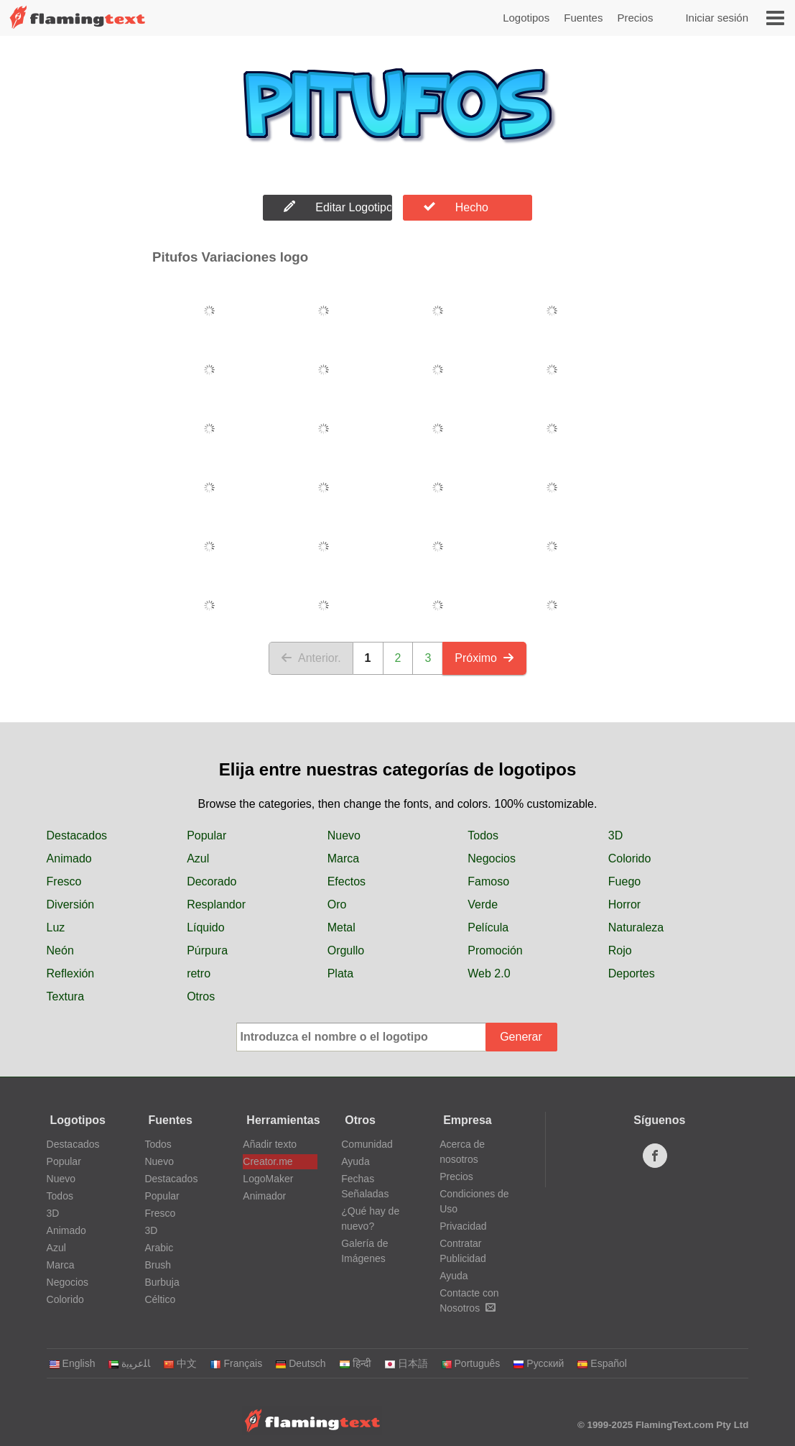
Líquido (206, 927)
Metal (341, 927)
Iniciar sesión (716, 17)
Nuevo (344, 835)
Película (488, 927)
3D (615, 835)
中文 (180, 1363)
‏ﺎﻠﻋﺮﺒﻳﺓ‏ (129, 1363)
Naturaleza (636, 927)
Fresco (64, 881)
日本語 (406, 1363)
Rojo (620, 950)
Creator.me (267, 1161)
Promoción (495, 950)
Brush (157, 1265)
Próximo (484, 658)
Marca (343, 858)
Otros (201, 996)
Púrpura (207, 950)
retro (198, 973)
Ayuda (355, 1161)
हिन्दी (355, 1363)
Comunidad (367, 1144)
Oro (337, 904)
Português (471, 1363)
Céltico (159, 1299)
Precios (635, 17)
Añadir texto (270, 1144)
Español (602, 1363)
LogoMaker (268, 1178)
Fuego (624, 881)
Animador (264, 1196)
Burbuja (161, 1282)
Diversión (71, 904)
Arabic (158, 1247)
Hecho (456, 207)
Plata (340, 973)
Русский (538, 1363)
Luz (56, 927)
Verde (483, 904)
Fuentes (583, 17)
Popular (206, 835)
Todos (483, 835)
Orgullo (346, 950)
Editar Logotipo (338, 207)
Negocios (492, 858)
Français (236, 1363)
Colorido (629, 858)
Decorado (211, 881)
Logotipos (526, 17)
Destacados (77, 835)
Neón (60, 950)
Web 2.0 (489, 973)
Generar (521, 1037)
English (72, 1363)
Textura (65, 996)
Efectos (346, 881)
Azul (198, 858)
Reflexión (71, 973)
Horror (624, 904)
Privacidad (463, 1226)
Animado (69, 858)
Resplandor (216, 904)
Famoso (488, 881)
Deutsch (300, 1363)
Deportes (631, 973)
